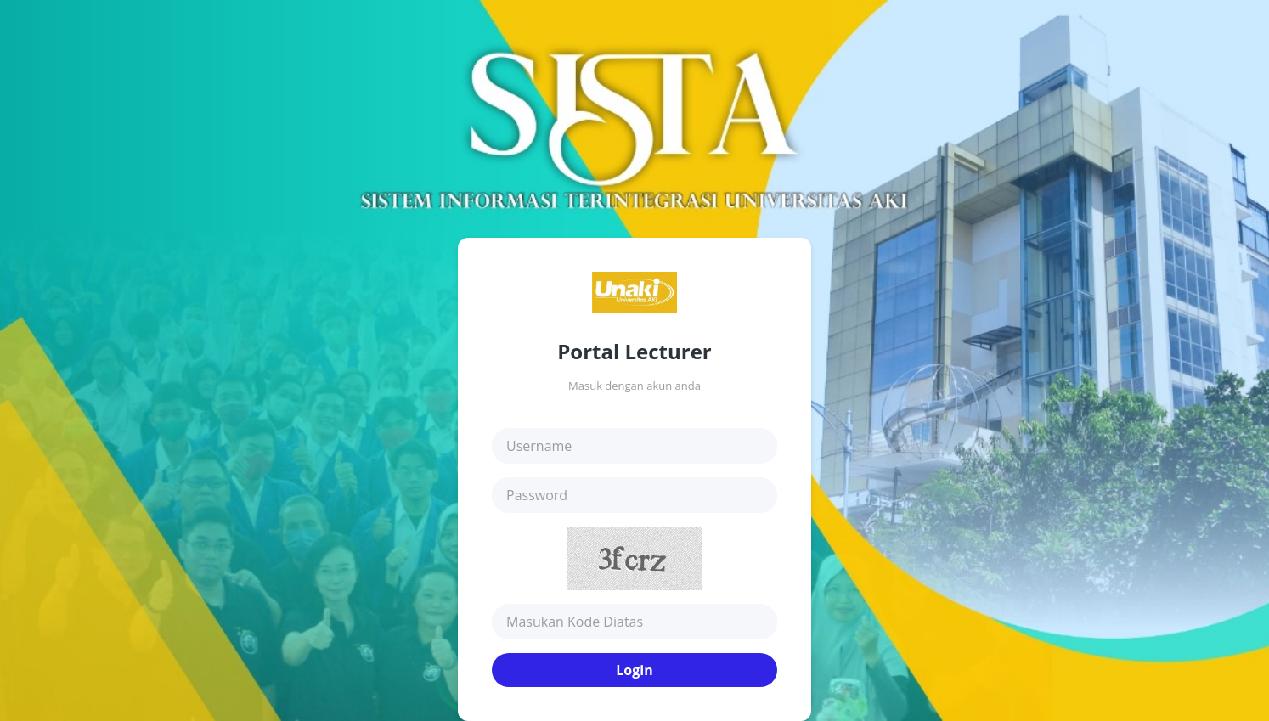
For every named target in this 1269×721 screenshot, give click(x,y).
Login (634, 670)
